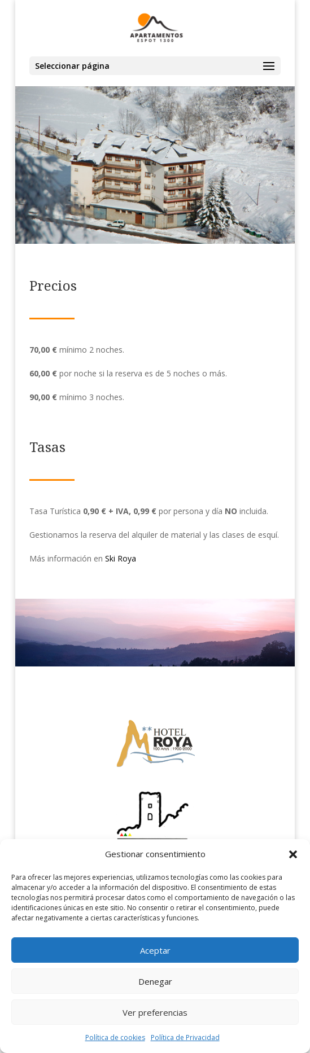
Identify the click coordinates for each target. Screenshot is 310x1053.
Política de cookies (115, 1037)
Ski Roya (120, 558)
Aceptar (155, 950)
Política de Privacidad (185, 1037)
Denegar (155, 981)
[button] (293, 854)
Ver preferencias (155, 1012)
